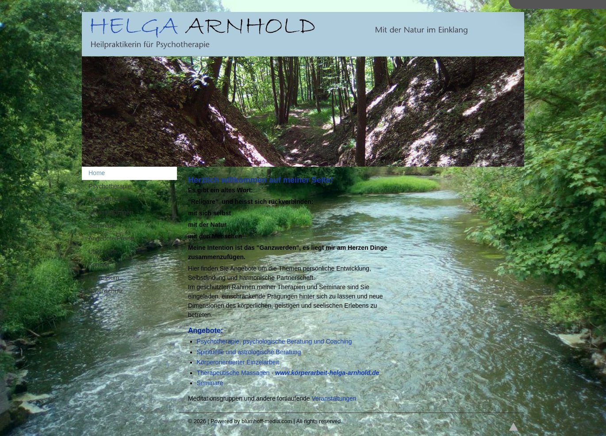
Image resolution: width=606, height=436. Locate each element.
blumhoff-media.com (267, 421)
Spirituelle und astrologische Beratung (249, 352)
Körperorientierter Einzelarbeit (238, 362)
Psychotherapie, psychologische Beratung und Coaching (274, 341)
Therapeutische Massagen (233, 372)
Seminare (210, 382)
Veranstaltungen (333, 398)
